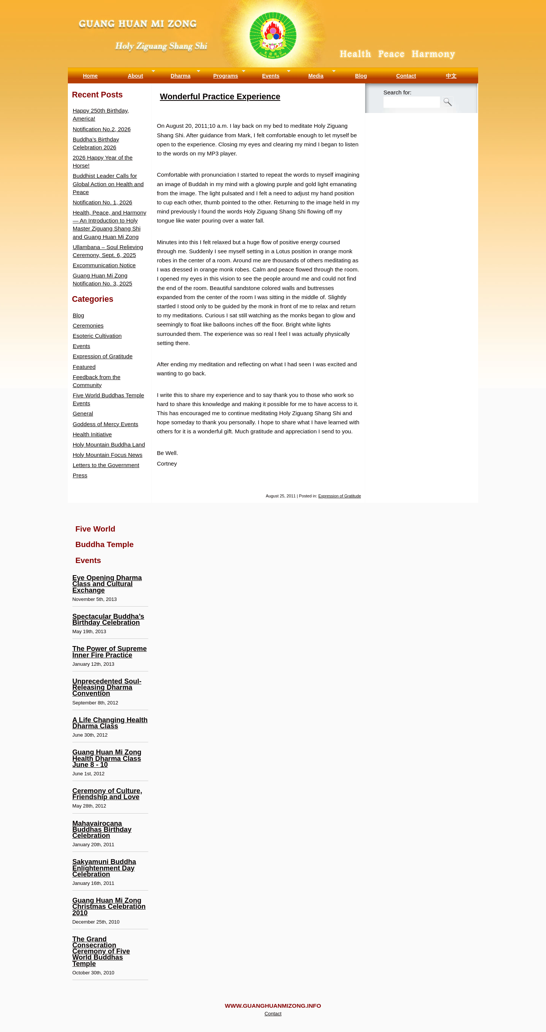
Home (90, 76)
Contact (406, 76)
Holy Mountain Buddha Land (109, 444)
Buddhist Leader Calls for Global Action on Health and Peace (108, 184)
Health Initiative (92, 434)
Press (80, 475)
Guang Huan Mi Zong (273, 7)
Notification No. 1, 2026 (102, 202)
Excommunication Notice (104, 265)
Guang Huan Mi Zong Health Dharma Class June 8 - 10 (106, 758)
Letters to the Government (106, 465)
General (83, 413)
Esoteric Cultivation (97, 335)
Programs (225, 76)
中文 (451, 76)
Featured (84, 367)
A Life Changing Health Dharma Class (110, 723)
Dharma (180, 76)
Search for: (397, 92)
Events (270, 76)
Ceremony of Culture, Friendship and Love (107, 794)
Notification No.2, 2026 (102, 129)
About (135, 76)
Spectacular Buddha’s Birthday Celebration (108, 619)
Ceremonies (88, 325)
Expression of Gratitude (339, 496)
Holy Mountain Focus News (108, 455)
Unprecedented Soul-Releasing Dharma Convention (106, 687)
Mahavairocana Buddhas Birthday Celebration (102, 829)
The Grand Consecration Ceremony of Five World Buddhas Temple (101, 951)
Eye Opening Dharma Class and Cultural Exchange (107, 584)
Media (315, 76)
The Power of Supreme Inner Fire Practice (109, 652)
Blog (361, 76)
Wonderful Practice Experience (220, 96)
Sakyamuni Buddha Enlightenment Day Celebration (104, 868)
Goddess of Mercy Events (105, 424)
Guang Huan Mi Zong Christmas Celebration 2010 (109, 906)
